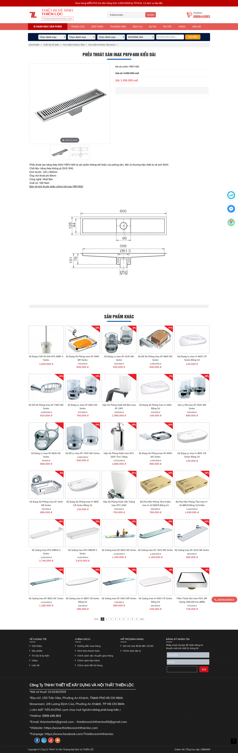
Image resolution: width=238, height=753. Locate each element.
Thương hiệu (118, 26)
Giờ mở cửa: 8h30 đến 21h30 (138, 646)
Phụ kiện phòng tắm (74, 45)
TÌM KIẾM (192, 37)
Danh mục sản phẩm (48, 26)
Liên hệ (196, 26)
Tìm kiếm (150, 14)
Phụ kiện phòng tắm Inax (101, 45)
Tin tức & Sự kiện (40, 655)
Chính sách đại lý (132, 650)
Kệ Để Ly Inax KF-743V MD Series (83, 453)
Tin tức (167, 26)
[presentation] (181, 670)
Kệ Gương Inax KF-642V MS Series (119, 550)
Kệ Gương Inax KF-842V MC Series (46, 598)
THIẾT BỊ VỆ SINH (51, 45)
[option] (70, 104)
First (96, 619)
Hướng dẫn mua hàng (88, 646)
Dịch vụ (137, 26)
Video (181, 26)
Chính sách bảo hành (88, 660)
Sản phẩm (34, 45)
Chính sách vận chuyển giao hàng (95, 655)
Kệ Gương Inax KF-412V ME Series (192, 550)
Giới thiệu (97, 26)
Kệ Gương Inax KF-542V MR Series (119, 598)
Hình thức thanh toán (88, 650)
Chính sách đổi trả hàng (89, 665)
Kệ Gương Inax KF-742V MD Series (155, 550)
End (142, 619)
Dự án (152, 26)
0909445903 (224, 599)
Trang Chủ (78, 26)
